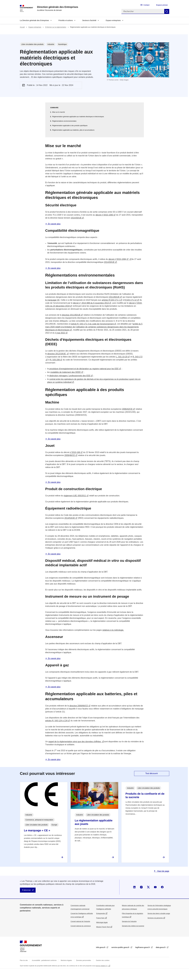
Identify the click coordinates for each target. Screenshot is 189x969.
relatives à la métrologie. (113, 630)
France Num (100, 918)
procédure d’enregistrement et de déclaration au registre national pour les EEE (84, 369)
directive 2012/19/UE (56, 354)
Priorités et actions (65, 20)
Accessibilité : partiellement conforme (44, 960)
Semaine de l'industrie (129, 921)
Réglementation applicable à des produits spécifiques (70, 125)
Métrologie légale (102, 922)
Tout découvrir (151, 773)
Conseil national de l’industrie (80, 921)
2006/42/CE (127, 409)
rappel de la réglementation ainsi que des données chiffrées (75, 742)
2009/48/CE (69, 455)
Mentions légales (66, 960)
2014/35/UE (76, 218)
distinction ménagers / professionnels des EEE (69, 376)
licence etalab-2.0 (102, 966)
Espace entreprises (113, 20)
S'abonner (26, 890)
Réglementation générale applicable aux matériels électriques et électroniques (78, 116)
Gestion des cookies (102, 960)
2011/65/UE (114, 297)
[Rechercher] (142, 11)
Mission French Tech (103, 927)
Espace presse (162, 5)
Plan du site (24, 960)
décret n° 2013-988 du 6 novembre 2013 (91, 303)
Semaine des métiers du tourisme (133, 926)
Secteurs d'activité (89, 20)
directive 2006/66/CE (78, 706)
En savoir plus (54, 224)
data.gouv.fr (161, 947)
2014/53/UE (69, 518)
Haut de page (163, 871)
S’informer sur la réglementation (55, 27)
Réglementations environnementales (64, 121)
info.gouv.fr (101, 947)
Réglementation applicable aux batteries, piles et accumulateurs (73, 130)
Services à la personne (155, 918)
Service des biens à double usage (159, 913)
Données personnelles (83, 960)
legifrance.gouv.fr (142, 947)
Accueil (22, 27)
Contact (146, 5)
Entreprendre (100, 913)
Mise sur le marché (58, 112)
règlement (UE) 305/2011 (75, 496)
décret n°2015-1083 (104, 215)
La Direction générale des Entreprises (34, 20)
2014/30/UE (109, 262)
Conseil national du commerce (81, 926)
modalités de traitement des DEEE (65, 372)
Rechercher (166, 11)
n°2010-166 (75, 452)
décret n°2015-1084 (117, 259)
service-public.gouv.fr (120, 947)
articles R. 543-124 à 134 (56, 721)
